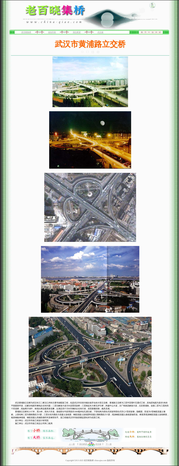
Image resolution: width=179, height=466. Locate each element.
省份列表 (52, 32)
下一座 (109, 444)
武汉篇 (100, 32)
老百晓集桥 (26, 32)
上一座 (72, 444)
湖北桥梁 (77, 32)
